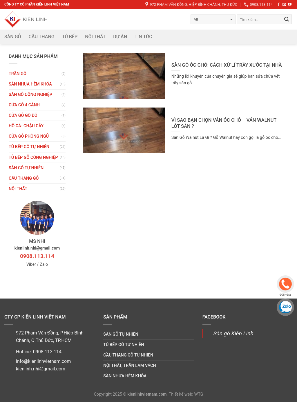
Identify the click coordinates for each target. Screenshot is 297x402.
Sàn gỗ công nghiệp (30, 94)
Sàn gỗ (12, 36)
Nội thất (95, 36)
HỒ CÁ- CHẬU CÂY (26, 125)
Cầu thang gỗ (24, 178)
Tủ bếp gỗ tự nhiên (29, 146)
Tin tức (143, 36)
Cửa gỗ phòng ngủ (29, 136)
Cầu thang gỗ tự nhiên (128, 355)
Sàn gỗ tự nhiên (26, 167)
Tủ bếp (70, 36)
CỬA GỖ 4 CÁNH (24, 105)
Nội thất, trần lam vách (129, 365)
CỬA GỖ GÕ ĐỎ (23, 115)
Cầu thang (42, 36)
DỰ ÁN (120, 36)
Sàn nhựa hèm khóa (30, 84)
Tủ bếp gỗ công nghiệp (33, 157)
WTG (198, 394)
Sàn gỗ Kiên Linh (233, 333)
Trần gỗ (17, 73)
